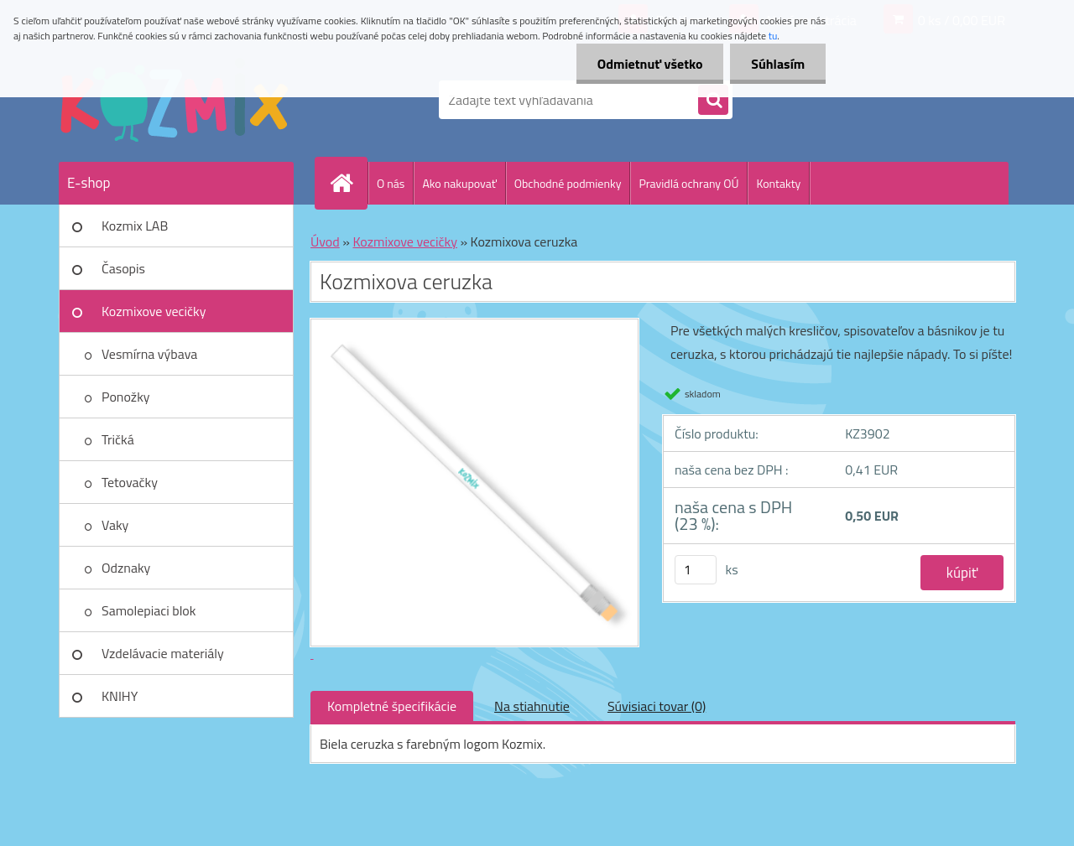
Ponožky (126, 397)
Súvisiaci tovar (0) (656, 706)
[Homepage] (348, 183)
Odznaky (126, 568)
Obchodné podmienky (568, 183)
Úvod (325, 241)
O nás (390, 183)
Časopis (123, 268)
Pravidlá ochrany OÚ (688, 183)
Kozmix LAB (135, 225)
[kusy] (696, 569)
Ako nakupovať (459, 183)
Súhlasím (778, 64)
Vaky (115, 525)
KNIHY (120, 696)
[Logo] (174, 100)
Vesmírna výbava (149, 354)
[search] (713, 101)
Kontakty (778, 183)
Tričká (118, 439)
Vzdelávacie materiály (163, 653)
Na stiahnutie (532, 706)
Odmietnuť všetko (649, 64)
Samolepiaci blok (149, 610)
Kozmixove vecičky (154, 311)
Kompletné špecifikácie (391, 706)
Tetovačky (130, 482)
